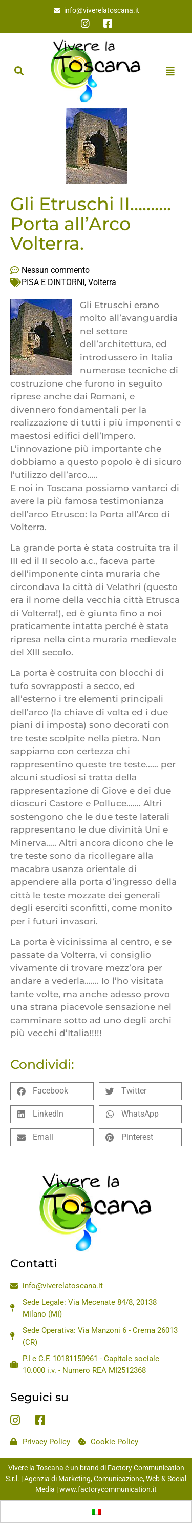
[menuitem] (96, 1511)
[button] (18, 71)
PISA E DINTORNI (53, 282)
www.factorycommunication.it (108, 1489)
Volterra (102, 282)
